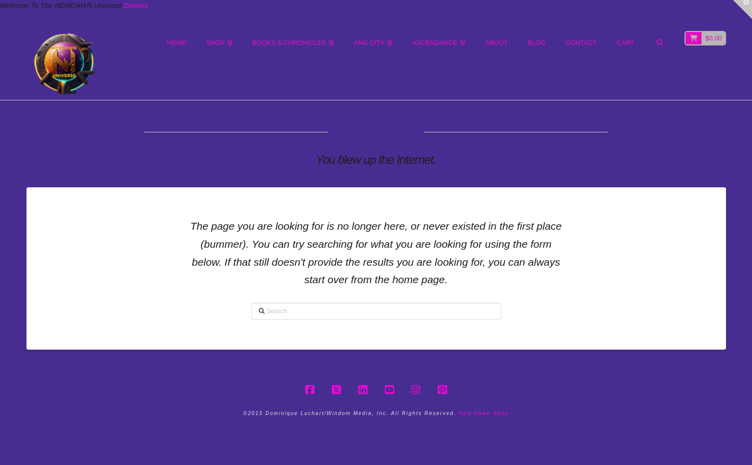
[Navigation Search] (659, 43)
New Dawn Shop (484, 413)
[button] (742, 9)
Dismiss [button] (135, 5)
